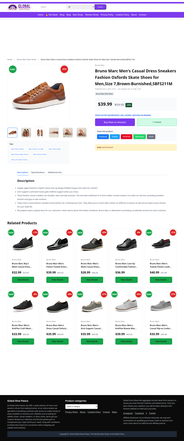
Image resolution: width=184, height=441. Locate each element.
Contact (142, 14)
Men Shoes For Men (36, 149)
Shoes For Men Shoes (19, 160)
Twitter (115, 136)
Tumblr (152, 413)
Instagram (128, 413)
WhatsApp (139, 136)
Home (40, 14)
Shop (62, 14)
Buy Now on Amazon (115, 122)
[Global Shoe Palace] (19, 6)
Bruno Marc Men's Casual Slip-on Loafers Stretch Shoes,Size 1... (160, 328)
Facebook (103, 136)
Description (22, 172)
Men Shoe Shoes (17, 149)
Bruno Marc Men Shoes (26, 59)
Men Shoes (78, 14)
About (134, 14)
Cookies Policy (122, 14)
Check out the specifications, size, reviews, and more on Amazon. (123, 115)
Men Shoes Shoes (40, 154)
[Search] (53, 7)
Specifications (38, 172)
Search (100, 7)
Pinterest (126, 136)
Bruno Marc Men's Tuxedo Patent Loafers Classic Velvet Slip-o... (161, 266)
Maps (114, 412)
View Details (23, 279)
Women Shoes (92, 14)
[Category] (81, 7)
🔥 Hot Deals (51, 14)
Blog (69, 14)
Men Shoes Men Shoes (20, 154)
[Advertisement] (92, 38)
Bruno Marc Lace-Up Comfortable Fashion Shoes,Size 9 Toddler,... (126, 266)
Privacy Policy (107, 14)
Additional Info (55, 172)
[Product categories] (81, 406)
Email (151, 136)
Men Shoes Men (55, 149)
